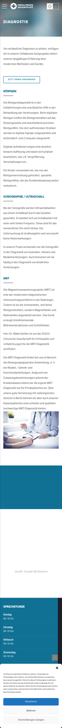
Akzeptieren (31, 702)
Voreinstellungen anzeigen (31, 720)
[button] (57, 668)
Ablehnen (31, 711)
